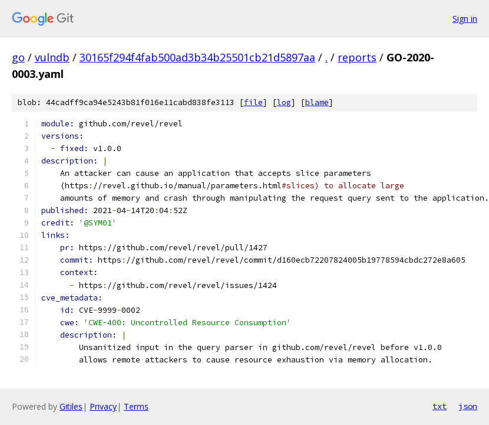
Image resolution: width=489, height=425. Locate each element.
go (18, 57)
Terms (136, 406)
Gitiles (71, 406)
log (284, 102)
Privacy (103, 406)
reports (357, 57)
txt (439, 406)
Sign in (464, 18)
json (467, 406)
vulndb (52, 57)
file (253, 102)
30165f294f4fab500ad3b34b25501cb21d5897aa (197, 57)
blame (317, 102)
